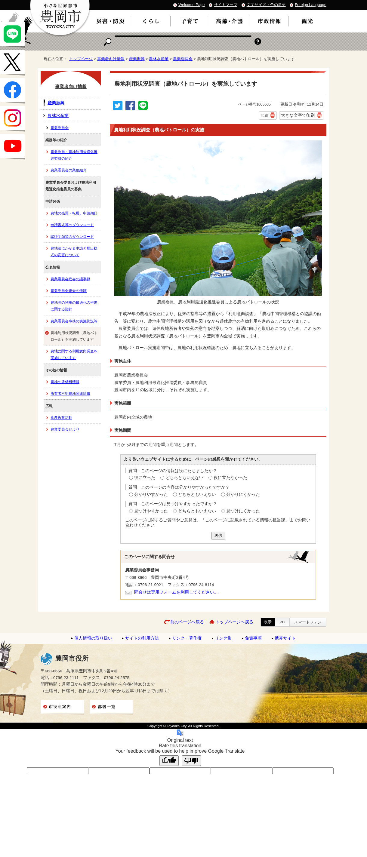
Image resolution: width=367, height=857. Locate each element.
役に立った (144, 477)
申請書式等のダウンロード (72, 225)
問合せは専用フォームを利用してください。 (176, 592)
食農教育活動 (61, 418)
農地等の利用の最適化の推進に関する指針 (74, 305)
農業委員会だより (65, 429)
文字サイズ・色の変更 (266, 4)
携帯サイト (285, 638)
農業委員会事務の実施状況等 (74, 321)
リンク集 (223, 638)
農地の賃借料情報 (65, 382)
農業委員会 (183, 59)
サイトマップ (225, 4)
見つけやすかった (151, 511)
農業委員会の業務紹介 (69, 170)
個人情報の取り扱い (93, 638)
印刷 (264, 115)
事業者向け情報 (111, 59)
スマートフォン (308, 622)
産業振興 (137, 59)
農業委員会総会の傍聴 (69, 291)
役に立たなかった (230, 477)
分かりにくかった (243, 494)
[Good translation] (169, 760)
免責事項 (253, 638)
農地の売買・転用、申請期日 (74, 213)
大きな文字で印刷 (298, 115)
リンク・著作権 (187, 638)
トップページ (81, 59)
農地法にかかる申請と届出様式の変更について (74, 251)
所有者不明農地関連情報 (70, 394)
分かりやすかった (151, 494)
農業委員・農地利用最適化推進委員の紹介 (74, 155)
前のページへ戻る (187, 622)
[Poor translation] (191, 760)
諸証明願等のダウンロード (72, 237)
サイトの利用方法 (142, 638)
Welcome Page (191, 4)
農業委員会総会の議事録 (70, 279)
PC (282, 622)
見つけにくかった (243, 511)
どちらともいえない (184, 477)
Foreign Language (310, 4)
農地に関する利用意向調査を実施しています (74, 354)
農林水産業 (158, 59)
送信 (218, 535)
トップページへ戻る (234, 622)
